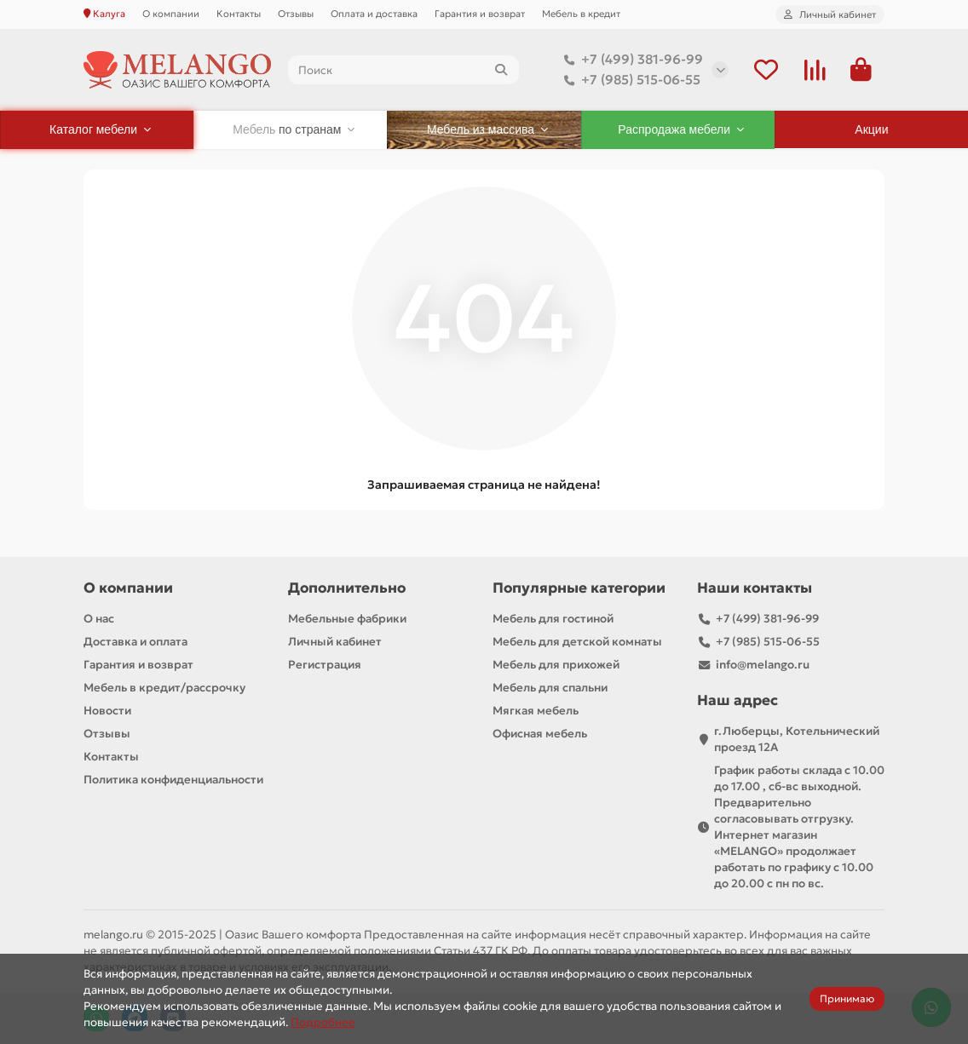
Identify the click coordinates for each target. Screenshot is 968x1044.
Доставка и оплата (135, 641)
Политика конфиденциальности (173, 779)
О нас (99, 618)
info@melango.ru (763, 664)
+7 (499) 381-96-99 (630, 59)
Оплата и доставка (374, 14)
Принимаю (847, 998)
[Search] (403, 69)
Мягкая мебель (536, 710)
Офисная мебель (540, 733)
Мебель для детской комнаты (577, 641)
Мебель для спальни (550, 687)
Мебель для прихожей (556, 664)
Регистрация (324, 664)
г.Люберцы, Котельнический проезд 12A (796, 739)
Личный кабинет (335, 641)
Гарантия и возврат (480, 14)
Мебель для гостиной (553, 618)
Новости (107, 710)
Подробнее (323, 1022)
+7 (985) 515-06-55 (628, 80)
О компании (170, 14)
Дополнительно (347, 588)
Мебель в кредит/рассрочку (164, 687)
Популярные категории (579, 588)
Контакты (238, 14)
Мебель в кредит (581, 14)
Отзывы (296, 14)
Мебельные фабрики (347, 618)
